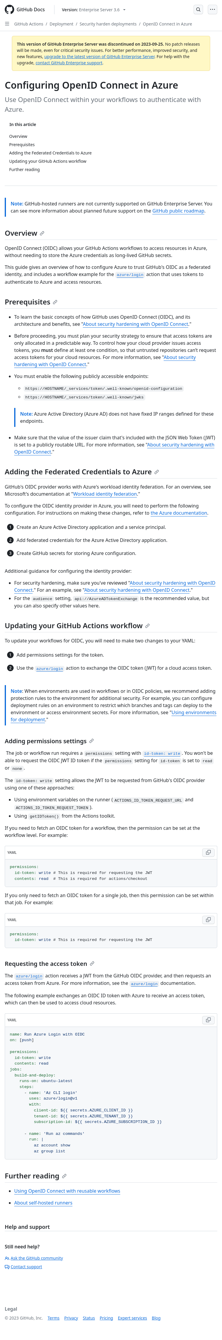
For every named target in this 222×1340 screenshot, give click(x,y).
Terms (53, 1318)
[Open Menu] (212, 9)
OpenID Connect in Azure (167, 24)
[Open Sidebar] (7, 23)
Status (89, 1318)
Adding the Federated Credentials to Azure (82, 471)
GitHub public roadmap (178, 211)
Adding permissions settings (49, 741)
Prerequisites (31, 302)
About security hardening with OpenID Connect (135, 324)
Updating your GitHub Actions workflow (77, 625)
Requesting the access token (49, 964)
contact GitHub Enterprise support (69, 63)
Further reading (36, 1176)
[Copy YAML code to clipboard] (208, 852)
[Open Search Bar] (198, 9)
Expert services (132, 1318)
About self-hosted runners (43, 1202)
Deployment (61, 24)
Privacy (71, 1318)
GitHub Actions (28, 24)
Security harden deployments (108, 24)
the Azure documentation (179, 513)
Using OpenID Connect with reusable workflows (67, 1191)
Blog (156, 1318)
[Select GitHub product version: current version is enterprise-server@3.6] (93, 9)
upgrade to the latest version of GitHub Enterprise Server (99, 56)
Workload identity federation (105, 494)
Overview (24, 233)
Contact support (23, 1266)
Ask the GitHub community (34, 1258)
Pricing (106, 1318)
